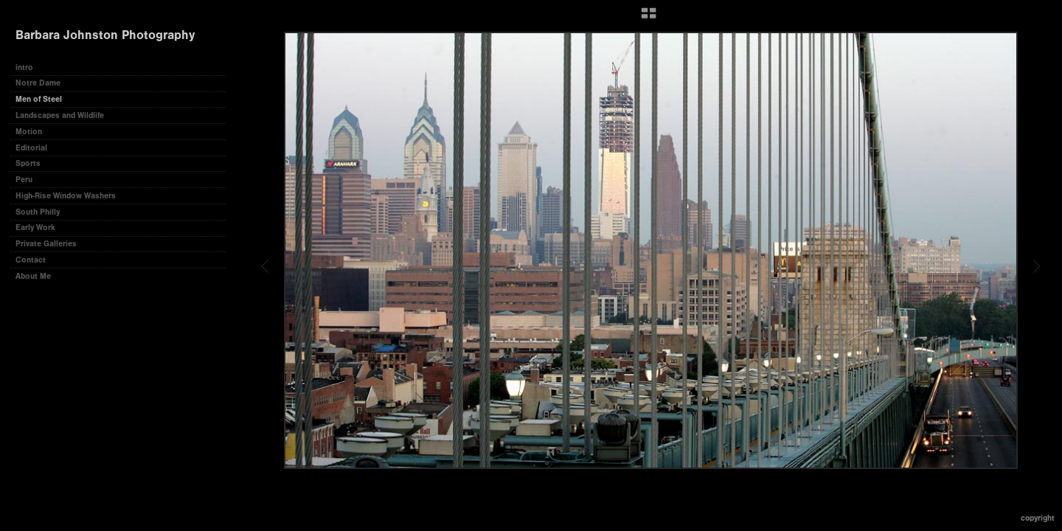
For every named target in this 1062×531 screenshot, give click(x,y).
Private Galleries (46, 244)
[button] (648, 18)
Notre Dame (37, 83)
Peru (23, 179)
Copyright (1038, 518)
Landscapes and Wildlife (59, 115)
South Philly (37, 212)
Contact (30, 260)
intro (24, 67)
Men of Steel (38, 99)
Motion (28, 131)
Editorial (31, 148)
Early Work (35, 227)
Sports (28, 163)
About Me (33, 276)
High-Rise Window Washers (65, 196)
